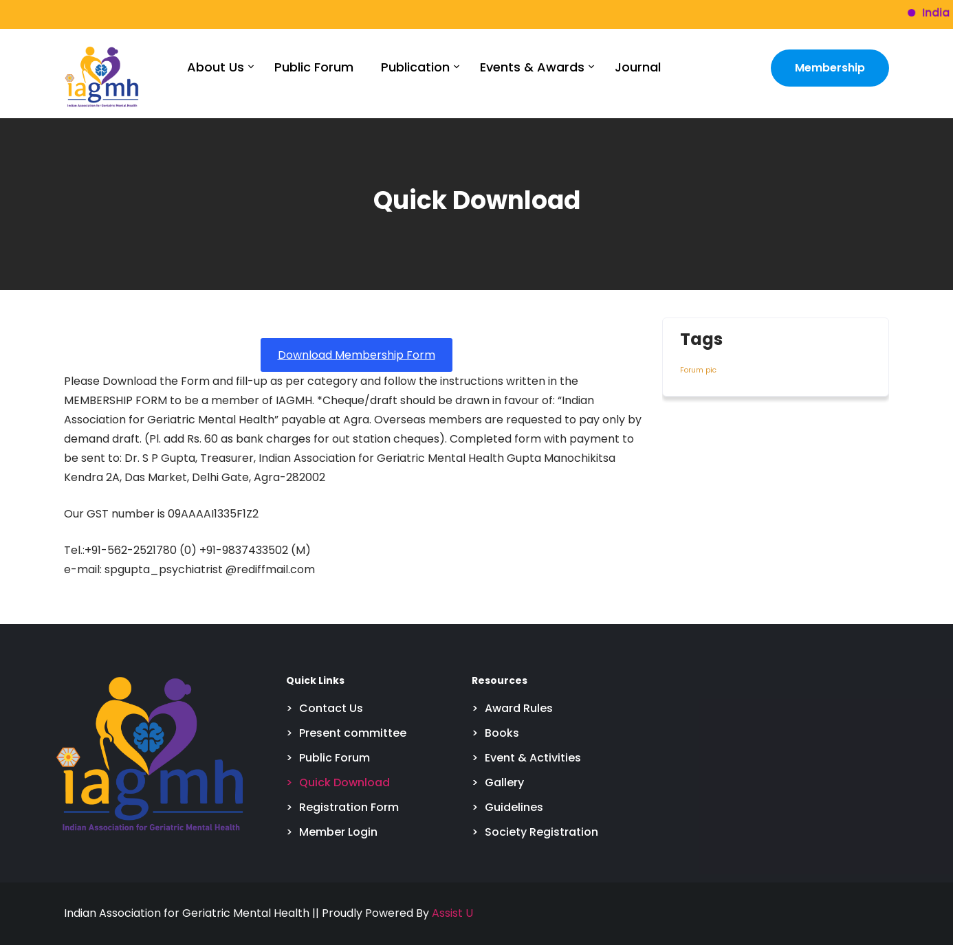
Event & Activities (533, 758)
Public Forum (313, 67)
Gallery (504, 782)
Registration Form (349, 807)
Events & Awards (532, 67)
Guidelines (514, 807)
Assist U (452, 913)
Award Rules (519, 708)
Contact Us (331, 708)
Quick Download (344, 782)
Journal (638, 67)
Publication (415, 67)
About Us (215, 67)
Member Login (338, 832)
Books (502, 733)
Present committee (352, 733)
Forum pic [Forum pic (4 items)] (698, 370)
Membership (830, 68)
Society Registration (541, 832)
